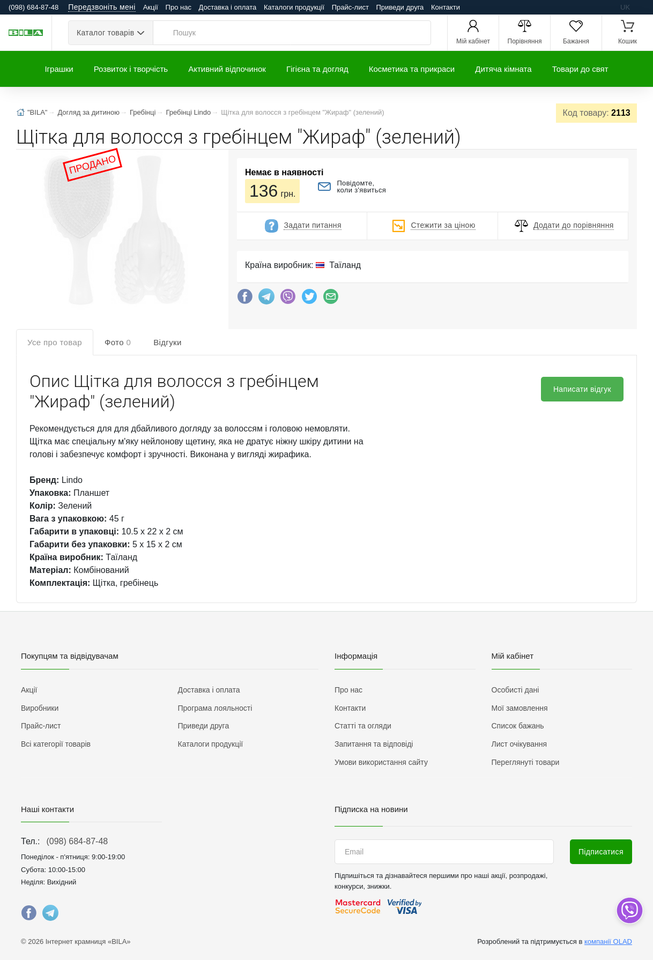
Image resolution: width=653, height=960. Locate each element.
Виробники (39, 708)
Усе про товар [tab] (54, 342)
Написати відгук (582, 389)
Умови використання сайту (381, 762)
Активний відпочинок (227, 68)
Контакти (445, 7)
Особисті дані (515, 690)
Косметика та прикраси (412, 68)
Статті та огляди (363, 725)
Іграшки (58, 68)
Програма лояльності (215, 708)
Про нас (178, 7)
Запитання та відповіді (374, 744)
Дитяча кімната (503, 68)
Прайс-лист (350, 7)
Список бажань (518, 725)
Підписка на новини (371, 809)
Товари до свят (580, 68)
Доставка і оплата (228, 7)
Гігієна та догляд (317, 68)
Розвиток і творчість (131, 68)
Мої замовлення (520, 708)
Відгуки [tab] (167, 342)
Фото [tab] (118, 342)
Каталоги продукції (294, 7)
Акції (150, 7)
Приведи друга (400, 7)
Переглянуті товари (526, 762)
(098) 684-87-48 (77, 841)
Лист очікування (519, 744)
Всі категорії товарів (56, 744)
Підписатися (601, 851)
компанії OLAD (608, 941)
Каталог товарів (105, 32)
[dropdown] (629, 910)
